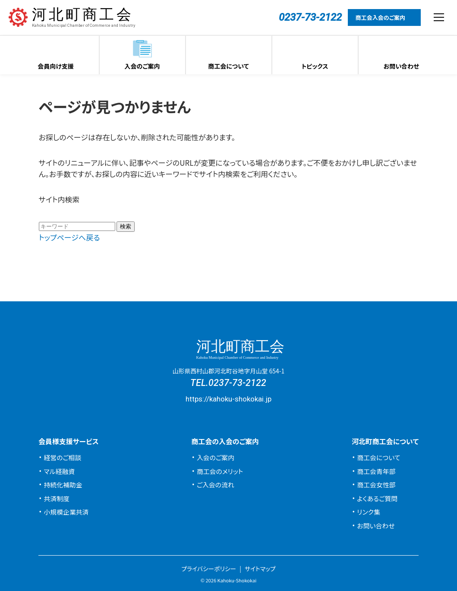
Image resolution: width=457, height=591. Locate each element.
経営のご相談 (62, 457)
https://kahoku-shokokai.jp (228, 399)
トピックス (314, 66)
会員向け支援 (56, 66)
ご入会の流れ (215, 484)
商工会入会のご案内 (380, 17)
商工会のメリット (220, 471)
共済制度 (56, 498)
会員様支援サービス (68, 441)
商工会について (228, 66)
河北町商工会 (83, 17)
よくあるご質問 (377, 498)
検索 (125, 226)
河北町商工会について (385, 441)
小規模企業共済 (66, 511)
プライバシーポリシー (208, 568)
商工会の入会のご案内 (225, 441)
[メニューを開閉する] (438, 17)
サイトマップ (260, 568)
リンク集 (368, 511)
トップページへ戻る (69, 237)
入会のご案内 (142, 66)
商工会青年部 (376, 471)
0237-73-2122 (237, 382)
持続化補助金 (63, 484)
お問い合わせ (401, 66)
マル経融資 (59, 471)
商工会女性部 (376, 484)
